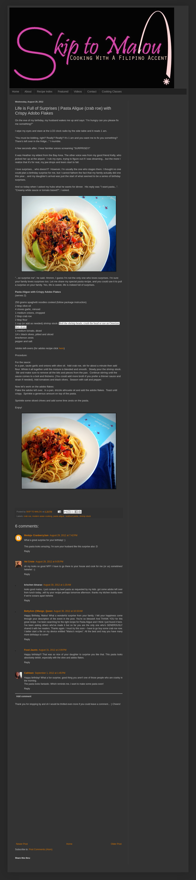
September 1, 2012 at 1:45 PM (50, 673)
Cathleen (29, 673)
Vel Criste (29, 561)
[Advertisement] (69, 814)
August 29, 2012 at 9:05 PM (49, 561)
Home (15, 91)
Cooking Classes (112, 91)
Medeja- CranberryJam (36, 535)
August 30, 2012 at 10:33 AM (68, 611)
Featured (63, 91)
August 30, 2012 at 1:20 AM (57, 585)
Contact (91, 91)
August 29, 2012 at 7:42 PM (63, 535)
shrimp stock (85, 516)
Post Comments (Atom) (40, 849)
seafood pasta (71, 516)
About (27, 91)
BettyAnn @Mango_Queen (38, 611)
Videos (78, 91)
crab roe (27, 516)
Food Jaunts (31, 650)
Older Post (116, 844)
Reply (27, 551)
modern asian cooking (42, 516)
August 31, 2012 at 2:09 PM (52, 650)
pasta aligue (58, 516)
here (61, 348)
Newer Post (22, 844)
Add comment (23, 696)
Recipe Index (44, 91)
